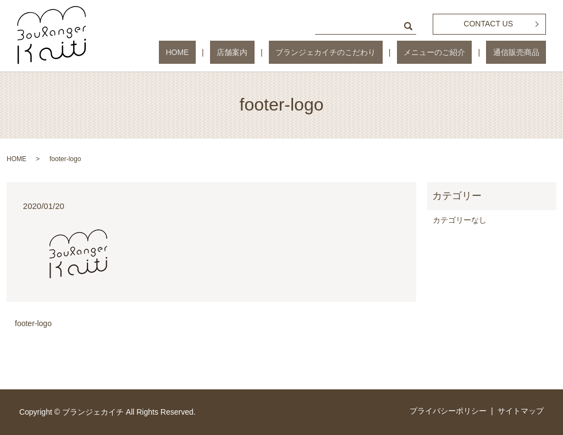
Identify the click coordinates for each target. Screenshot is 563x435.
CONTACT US (488, 23)
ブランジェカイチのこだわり (360, 52)
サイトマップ (521, 410)
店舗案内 (279, 52)
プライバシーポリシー (448, 410)
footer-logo (33, 323)
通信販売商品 (523, 52)
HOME (238, 52)
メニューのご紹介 (454, 52)
